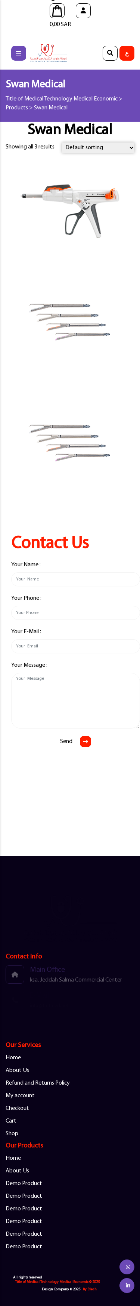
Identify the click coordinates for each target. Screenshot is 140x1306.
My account (20, 1096)
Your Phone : (26, 598)
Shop (12, 1134)
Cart (11, 1121)
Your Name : (26, 565)
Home (13, 1058)
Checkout (17, 1108)
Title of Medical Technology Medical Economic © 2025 (57, 1282)
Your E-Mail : (26, 632)
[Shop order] (98, 148)
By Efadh (90, 1289)
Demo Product (24, 1184)
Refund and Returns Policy (38, 1083)
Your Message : (29, 665)
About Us (17, 1070)
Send (66, 742)
